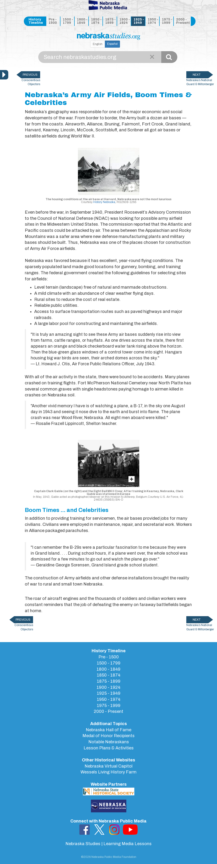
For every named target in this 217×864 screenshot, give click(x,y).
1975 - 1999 (167, 21)
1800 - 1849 (82, 21)
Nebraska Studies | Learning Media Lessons (108, 843)
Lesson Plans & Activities (109, 748)
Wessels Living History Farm (108, 772)
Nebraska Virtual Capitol (108, 766)
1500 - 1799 (68, 21)
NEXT (197, 74)
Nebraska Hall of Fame (108, 729)
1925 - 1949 (139, 21)
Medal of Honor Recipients (108, 735)
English (97, 44)
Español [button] (112, 44)
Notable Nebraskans (108, 741)
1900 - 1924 (124, 21)
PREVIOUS (30, 74)
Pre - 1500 (53, 21)
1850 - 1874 (96, 21)
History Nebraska (104, 202)
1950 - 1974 (153, 21)
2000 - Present (182, 21)
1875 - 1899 (110, 21)
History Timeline (36, 21)
